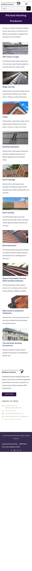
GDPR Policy (23, 444)
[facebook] (11, 450)
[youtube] (14, 450)
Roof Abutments (9, 245)
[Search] (28, 8)
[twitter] (20, 450)
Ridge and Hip (9, 87)
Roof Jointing (8, 213)
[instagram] (17, 450)
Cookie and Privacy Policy (10, 444)
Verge (5, 117)
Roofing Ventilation (11, 147)
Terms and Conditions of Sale (11, 447)
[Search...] (13, 8)
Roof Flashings (9, 180)
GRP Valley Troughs (11, 57)
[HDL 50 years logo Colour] (10, 2)
